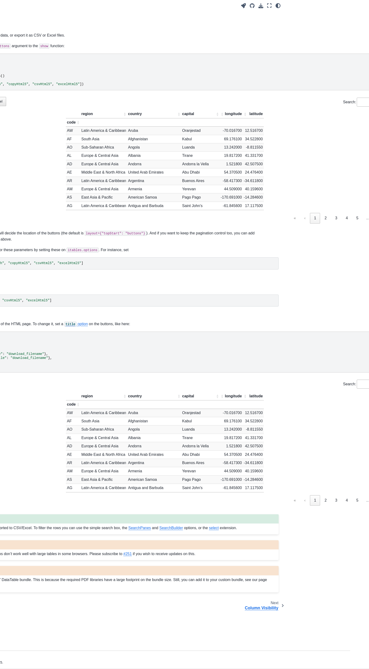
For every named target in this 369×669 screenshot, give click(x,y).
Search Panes (35, 330)
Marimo (30, 119)
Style (28, 203)
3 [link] (275, 218)
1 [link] (254, 218)
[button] (179, 114)
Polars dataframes (38, 539)
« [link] (234, 218)
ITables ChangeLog (39, 504)
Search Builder (36, 338)
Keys (28, 368)
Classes (31, 195)
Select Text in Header (41, 397)
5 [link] (296, 218)
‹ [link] (244, 218)
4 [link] (286, 218)
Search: (288, 102)
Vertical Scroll (35, 255)
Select (29, 308)
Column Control (36, 270)
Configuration (35, 168)
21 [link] (319, 218)
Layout (30, 218)
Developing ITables (39, 489)
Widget (30, 111)
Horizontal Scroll (37, 263)
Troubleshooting (37, 497)
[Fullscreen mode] (269, 6)
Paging (30, 248)
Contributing (34, 482)
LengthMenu (34, 240)
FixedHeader (34, 353)
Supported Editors (38, 462)
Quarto (30, 148)
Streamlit (31, 133)
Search (30, 233)
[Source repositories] (252, 6)
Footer (30, 278)
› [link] (330, 218)
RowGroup (33, 360)
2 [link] (265, 218)
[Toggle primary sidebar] (93, 5)
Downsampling (36, 417)
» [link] (341, 218)
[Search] (52, 64)
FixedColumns (36, 345)
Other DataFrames (39, 546)
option (245, 336)
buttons (126, 35)
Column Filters (36, 285)
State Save (33, 300)
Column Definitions (39, 225)
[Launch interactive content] (243, 6)
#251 (126, 585)
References (33, 455)
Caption (31, 210)
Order (29, 293)
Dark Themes (35, 432)
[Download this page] (261, 6)
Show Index (34, 383)
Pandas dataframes (39, 524)
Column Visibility (37, 323)
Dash (29, 126)
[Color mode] (278, 6)
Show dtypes (34, 390)
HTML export (34, 103)
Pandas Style (35, 532)
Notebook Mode (37, 96)
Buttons (31, 315)
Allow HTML (34, 375)
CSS (28, 440)
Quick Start (33, 76)
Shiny (29, 141)
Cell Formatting (36, 425)
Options (31, 188)
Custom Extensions (39, 447)
